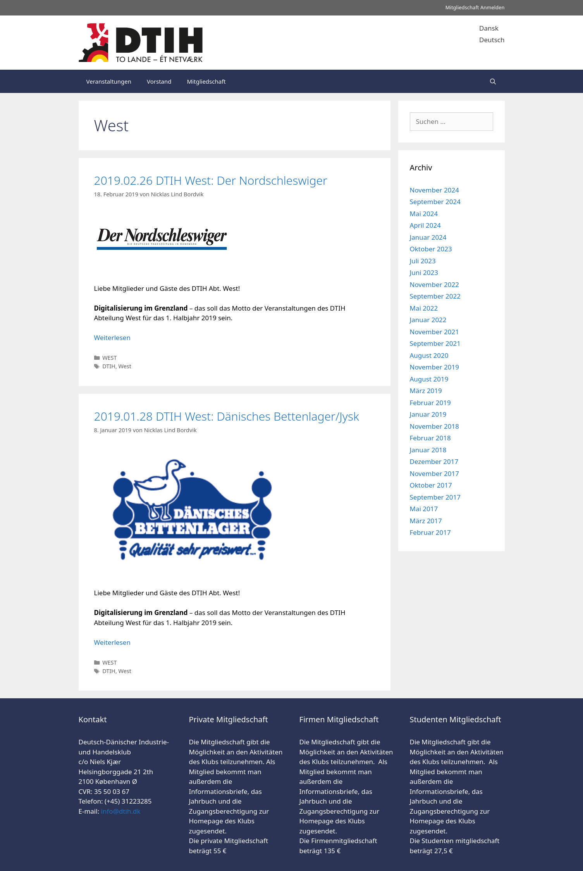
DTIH (108, 366)
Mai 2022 (424, 308)
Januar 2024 (428, 237)
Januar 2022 (428, 319)
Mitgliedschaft (206, 81)
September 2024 (435, 201)
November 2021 (434, 331)
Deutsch (491, 39)
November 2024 (434, 190)
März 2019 (426, 390)
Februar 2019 (430, 402)
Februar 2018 (430, 437)
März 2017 (426, 520)
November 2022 (434, 284)
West (125, 366)
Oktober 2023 (431, 248)
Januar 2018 (428, 449)
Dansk (489, 28)
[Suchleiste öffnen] (493, 81)
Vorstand (159, 81)
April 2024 (425, 225)
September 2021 (435, 343)
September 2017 (435, 497)
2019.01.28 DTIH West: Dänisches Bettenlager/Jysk (226, 416)
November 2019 (434, 366)
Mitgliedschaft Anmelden (475, 7)
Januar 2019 (428, 414)
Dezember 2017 (434, 461)
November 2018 (434, 426)
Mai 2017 (424, 508)
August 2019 (429, 379)
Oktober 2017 (431, 485)
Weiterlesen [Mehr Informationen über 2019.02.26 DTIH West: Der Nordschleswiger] (112, 337)
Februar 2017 (430, 532)
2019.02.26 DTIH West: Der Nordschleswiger (210, 180)
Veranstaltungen (109, 81)
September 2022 (435, 296)
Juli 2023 (423, 260)
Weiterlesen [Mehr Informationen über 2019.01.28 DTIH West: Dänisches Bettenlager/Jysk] (112, 642)
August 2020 (429, 355)
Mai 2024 (424, 213)
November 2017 (434, 473)
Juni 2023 (424, 272)
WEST (109, 357)
